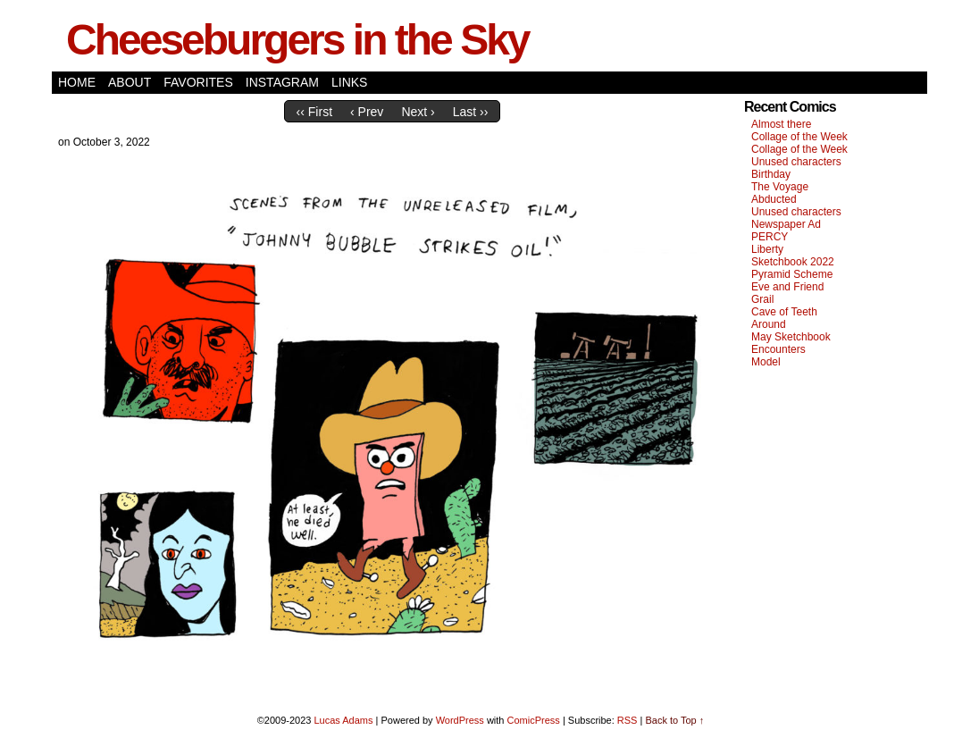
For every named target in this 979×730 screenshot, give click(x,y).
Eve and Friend (787, 287)
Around (768, 324)
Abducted (774, 199)
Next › (417, 112)
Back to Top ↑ (674, 720)
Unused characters (796, 161)
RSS (627, 720)
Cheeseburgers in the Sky (297, 39)
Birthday (771, 174)
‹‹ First (314, 112)
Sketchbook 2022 (792, 262)
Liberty (767, 249)
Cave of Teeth (784, 312)
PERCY (769, 237)
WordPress (460, 720)
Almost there (781, 124)
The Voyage (779, 186)
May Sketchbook (791, 337)
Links (349, 82)
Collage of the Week (799, 136)
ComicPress (533, 720)
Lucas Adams (343, 720)
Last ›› (471, 112)
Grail (762, 299)
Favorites (198, 82)
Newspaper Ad (786, 224)
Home (77, 82)
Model (766, 362)
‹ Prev (366, 112)
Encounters (778, 349)
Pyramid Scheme (792, 274)
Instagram (282, 82)
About (129, 82)
